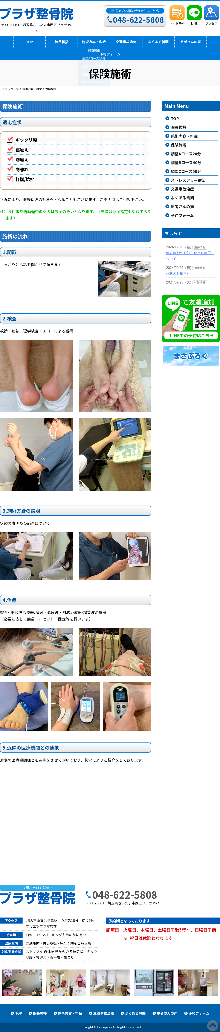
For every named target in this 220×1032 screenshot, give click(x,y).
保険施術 (178, 145)
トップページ (10, 89)
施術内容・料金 (94, 41)
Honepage (104, 1027)
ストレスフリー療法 (188, 180)
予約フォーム (110, 53)
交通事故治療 (126, 41)
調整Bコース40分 (186, 162)
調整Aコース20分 (186, 153)
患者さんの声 (190, 41)
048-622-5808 (124, 894)
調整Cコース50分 (186, 171)
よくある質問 (158, 41)
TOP (29, 41)
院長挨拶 (62, 41)
